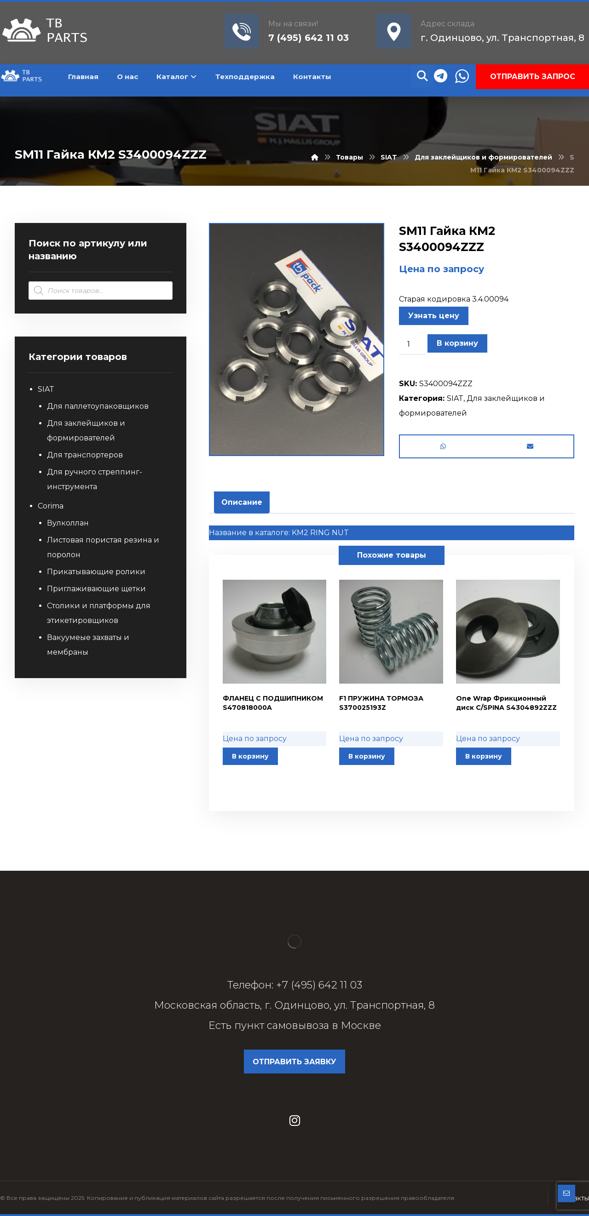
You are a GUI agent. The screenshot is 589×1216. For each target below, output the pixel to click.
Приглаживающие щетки (96, 588)
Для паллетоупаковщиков (98, 406)
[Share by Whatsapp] (443, 446)
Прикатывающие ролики (96, 571)
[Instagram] (294, 1120)
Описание (241, 502)
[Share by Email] (529, 446)
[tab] (242, 502)
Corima (51, 506)
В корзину (457, 343)
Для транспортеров (85, 455)
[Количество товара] (412, 344)
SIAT (455, 398)
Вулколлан (68, 523)
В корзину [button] (250, 756)
